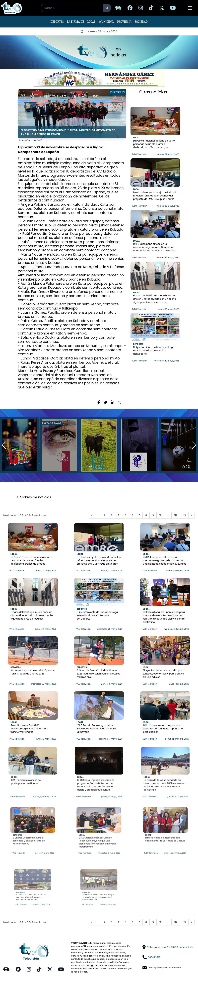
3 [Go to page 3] (111, 515)
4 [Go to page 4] (118, 515)
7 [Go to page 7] (139, 515)
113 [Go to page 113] (184, 515)
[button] (194, 445)
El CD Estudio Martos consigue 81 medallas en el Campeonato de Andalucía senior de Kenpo (67, 132)
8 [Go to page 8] (146, 515)
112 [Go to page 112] (175, 515)
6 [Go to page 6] (132, 515)
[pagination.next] (191, 515)
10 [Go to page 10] (160, 515)
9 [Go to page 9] (153, 515)
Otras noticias (153, 92)
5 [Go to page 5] (125, 515)
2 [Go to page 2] (104, 515)
